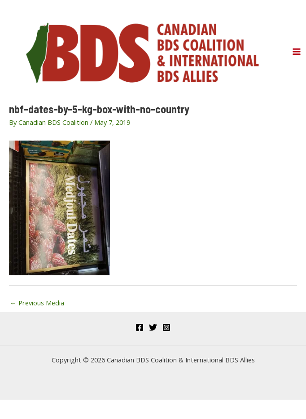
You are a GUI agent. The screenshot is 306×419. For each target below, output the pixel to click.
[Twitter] (153, 327)
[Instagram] (166, 327)
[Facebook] (140, 327)
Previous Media (37, 302)
